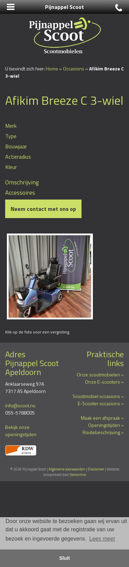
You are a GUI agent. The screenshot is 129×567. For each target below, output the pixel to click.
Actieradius (18, 156)
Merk (11, 126)
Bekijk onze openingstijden (20, 430)
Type (11, 136)
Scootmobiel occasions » (98, 396)
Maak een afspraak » (102, 417)
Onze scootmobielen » (100, 374)
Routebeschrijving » (103, 432)
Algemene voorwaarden (67, 469)
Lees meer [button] (102, 539)
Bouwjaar (16, 146)
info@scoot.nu (20, 405)
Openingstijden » (106, 425)
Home (52, 68)
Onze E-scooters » (104, 381)
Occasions (73, 68)
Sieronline (78, 474)
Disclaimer (96, 469)
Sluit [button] (64, 558)
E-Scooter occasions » (101, 403)
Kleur (11, 167)
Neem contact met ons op (43, 209)
